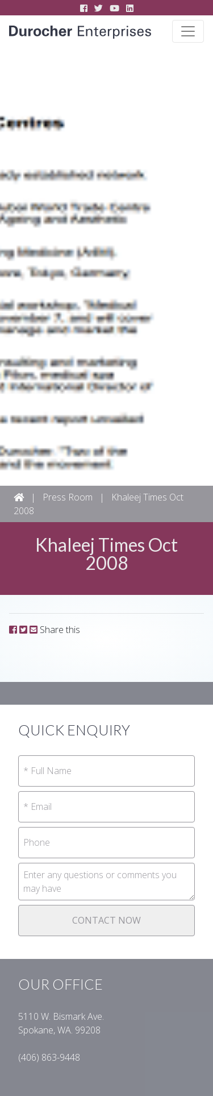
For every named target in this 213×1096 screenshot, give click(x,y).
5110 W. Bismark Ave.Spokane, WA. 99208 (61, 1023)
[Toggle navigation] (188, 31)
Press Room (68, 497)
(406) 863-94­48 (49, 1057)
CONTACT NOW (106, 920)
